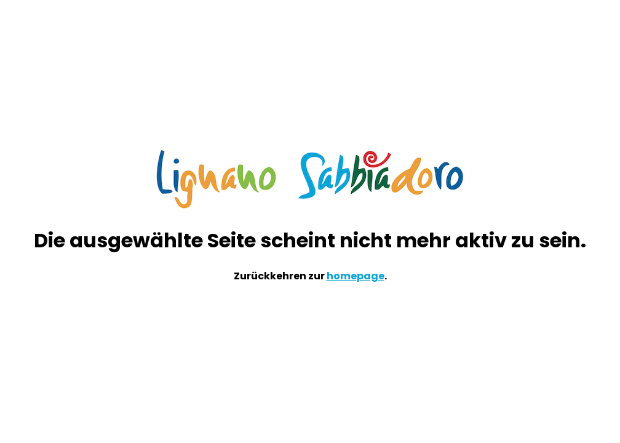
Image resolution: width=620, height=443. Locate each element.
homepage (355, 276)
